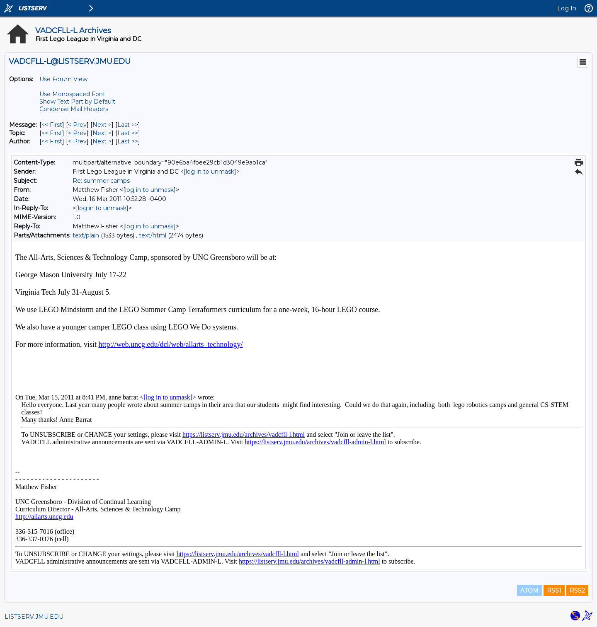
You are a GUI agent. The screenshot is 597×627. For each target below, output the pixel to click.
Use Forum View (63, 79)
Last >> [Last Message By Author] (127, 141)
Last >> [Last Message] (127, 124)
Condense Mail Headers (73, 109)
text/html (152, 235)
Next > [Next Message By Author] (102, 141)
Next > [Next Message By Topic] (102, 133)
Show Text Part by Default (77, 101)
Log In (566, 8)
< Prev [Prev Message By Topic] (77, 133)
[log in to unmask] (210, 171)
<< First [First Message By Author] (51, 141)
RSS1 (554, 590)
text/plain (86, 235)
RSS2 (577, 590)
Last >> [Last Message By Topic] (127, 133)
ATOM (529, 590)
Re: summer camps (101, 180)
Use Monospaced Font (72, 94)
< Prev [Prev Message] (77, 124)
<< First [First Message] (51, 124)
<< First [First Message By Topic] (51, 133)
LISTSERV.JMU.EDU (34, 616)
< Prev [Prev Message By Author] (77, 141)
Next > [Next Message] (102, 124)
